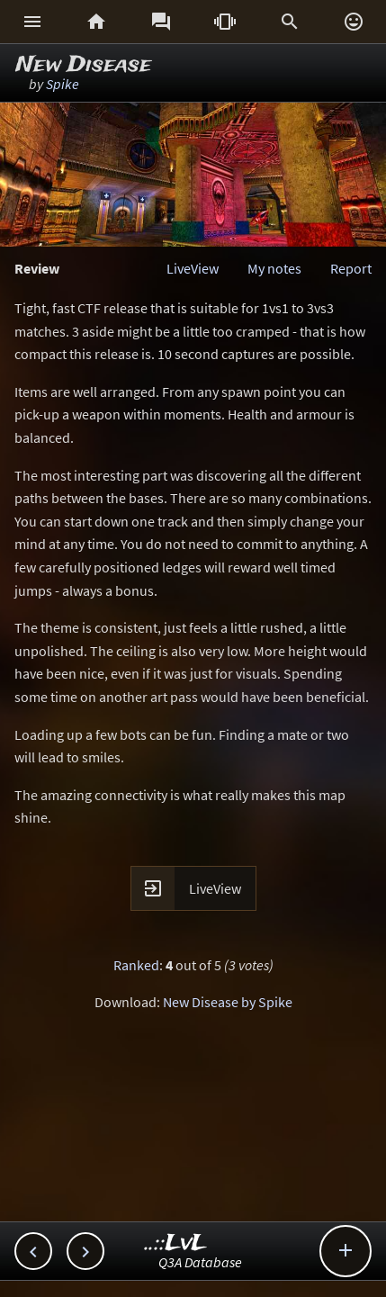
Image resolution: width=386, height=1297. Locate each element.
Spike (62, 84)
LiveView (192, 268)
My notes (274, 268)
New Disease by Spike (227, 1002)
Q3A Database (200, 1262)
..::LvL (176, 1243)
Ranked (136, 965)
